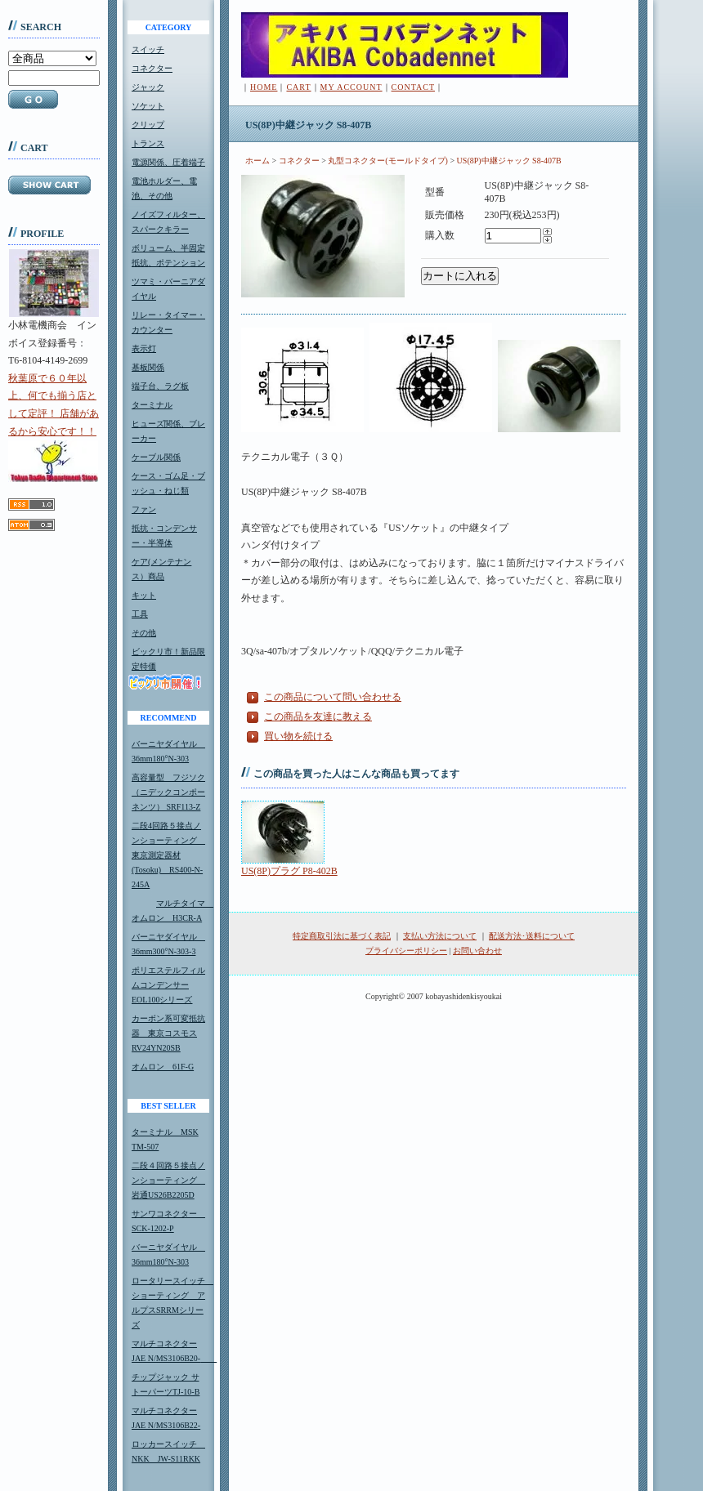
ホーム (257, 160)
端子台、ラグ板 (160, 386)
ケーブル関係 (156, 457)
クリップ (148, 124)
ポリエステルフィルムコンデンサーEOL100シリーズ (168, 985)
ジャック (148, 87)
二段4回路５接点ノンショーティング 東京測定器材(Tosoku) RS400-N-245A (168, 855)
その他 (144, 632)
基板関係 (148, 367)
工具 (140, 613)
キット (144, 595)
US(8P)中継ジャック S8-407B (509, 160)
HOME (263, 87)
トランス (148, 143)
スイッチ (148, 49)
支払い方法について (440, 935)
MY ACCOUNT (351, 87)
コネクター (152, 68)
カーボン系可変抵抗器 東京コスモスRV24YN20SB (168, 1033)
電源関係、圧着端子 (168, 162)
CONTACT (413, 87)
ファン (144, 509)
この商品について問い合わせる (332, 697)
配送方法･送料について (532, 935)
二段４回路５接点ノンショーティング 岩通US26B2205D (168, 1180)
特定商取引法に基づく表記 (342, 935)
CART (298, 87)
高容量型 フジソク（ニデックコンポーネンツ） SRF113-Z (168, 792)
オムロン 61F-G (163, 1066)
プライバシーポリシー (406, 950)
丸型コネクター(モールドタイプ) (388, 160)
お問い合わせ (477, 950)
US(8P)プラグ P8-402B (289, 871)
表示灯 (144, 348)
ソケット (148, 105)
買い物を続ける (298, 736)
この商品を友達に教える (318, 716)
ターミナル (152, 404)
